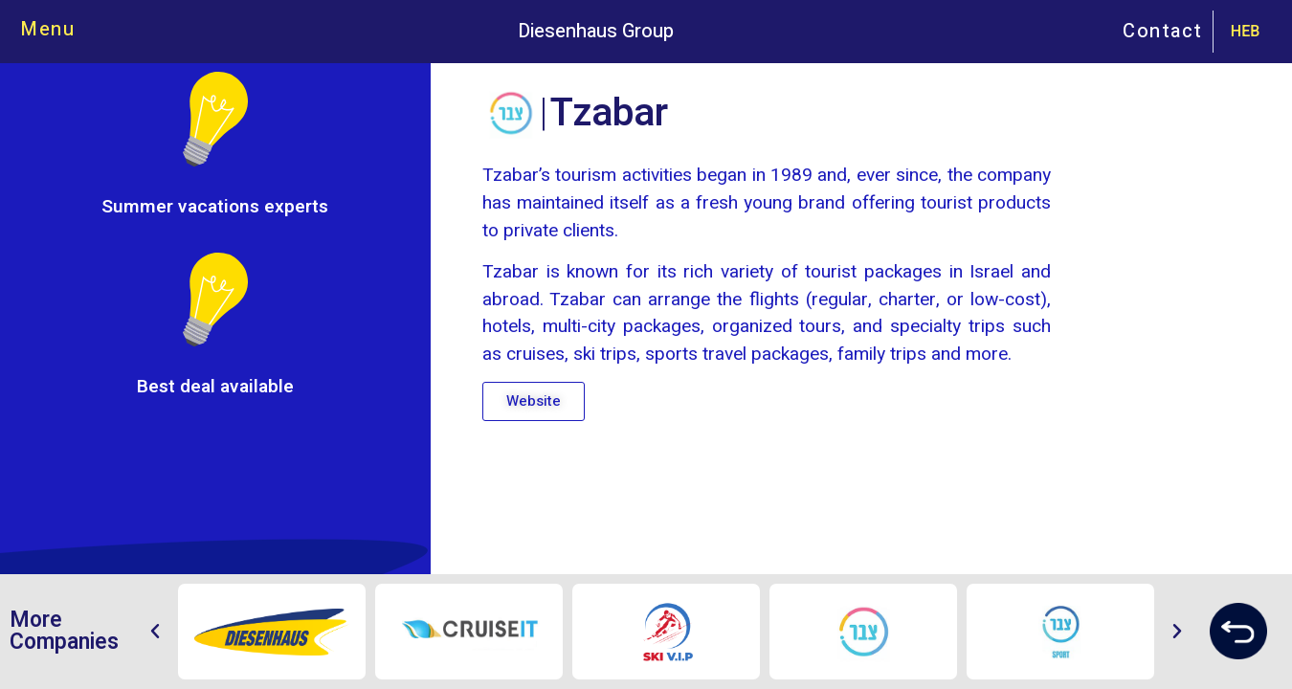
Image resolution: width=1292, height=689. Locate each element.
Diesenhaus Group (596, 31)
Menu (47, 29)
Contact (1163, 31)
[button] (533, 401)
